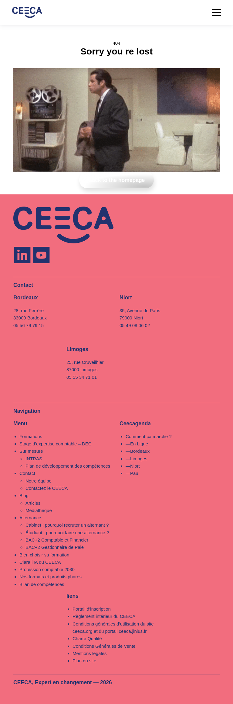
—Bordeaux (138, 451)
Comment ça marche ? (149, 436)
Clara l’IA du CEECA (40, 562)
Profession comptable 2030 (47, 569)
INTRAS (33, 458)
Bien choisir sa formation (44, 554)
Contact (27, 473)
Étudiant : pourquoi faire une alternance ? (67, 532)
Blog (24, 495)
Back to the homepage (116, 180)
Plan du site (84, 660)
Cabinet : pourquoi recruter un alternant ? (67, 525)
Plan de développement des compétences (67, 466)
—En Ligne (137, 443)
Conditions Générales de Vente (104, 646)
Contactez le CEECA (46, 488)
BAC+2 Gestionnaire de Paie (54, 547)
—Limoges (136, 458)
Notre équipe (38, 480)
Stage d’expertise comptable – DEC (55, 443)
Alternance (30, 517)
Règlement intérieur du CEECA (104, 616)
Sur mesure (31, 451)
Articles (32, 503)
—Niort (133, 466)
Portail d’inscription (92, 609)
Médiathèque (38, 510)
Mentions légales (90, 653)
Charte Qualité (87, 638)
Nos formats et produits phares (50, 576)
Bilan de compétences (41, 584)
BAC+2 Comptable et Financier (56, 539)
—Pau (132, 473)
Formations (30, 436)
